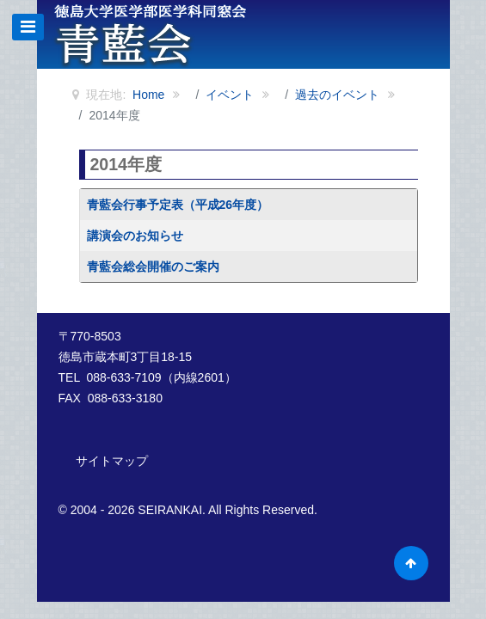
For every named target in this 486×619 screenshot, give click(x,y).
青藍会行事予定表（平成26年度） (178, 204)
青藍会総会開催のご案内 (153, 266)
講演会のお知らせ (135, 235)
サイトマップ (112, 461)
